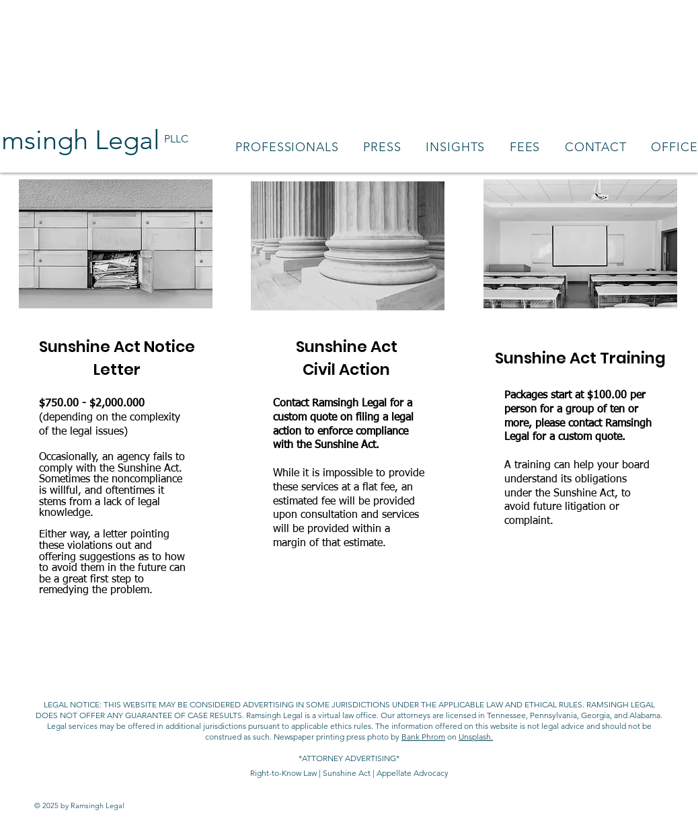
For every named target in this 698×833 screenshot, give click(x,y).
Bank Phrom (423, 737)
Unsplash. (476, 737)
